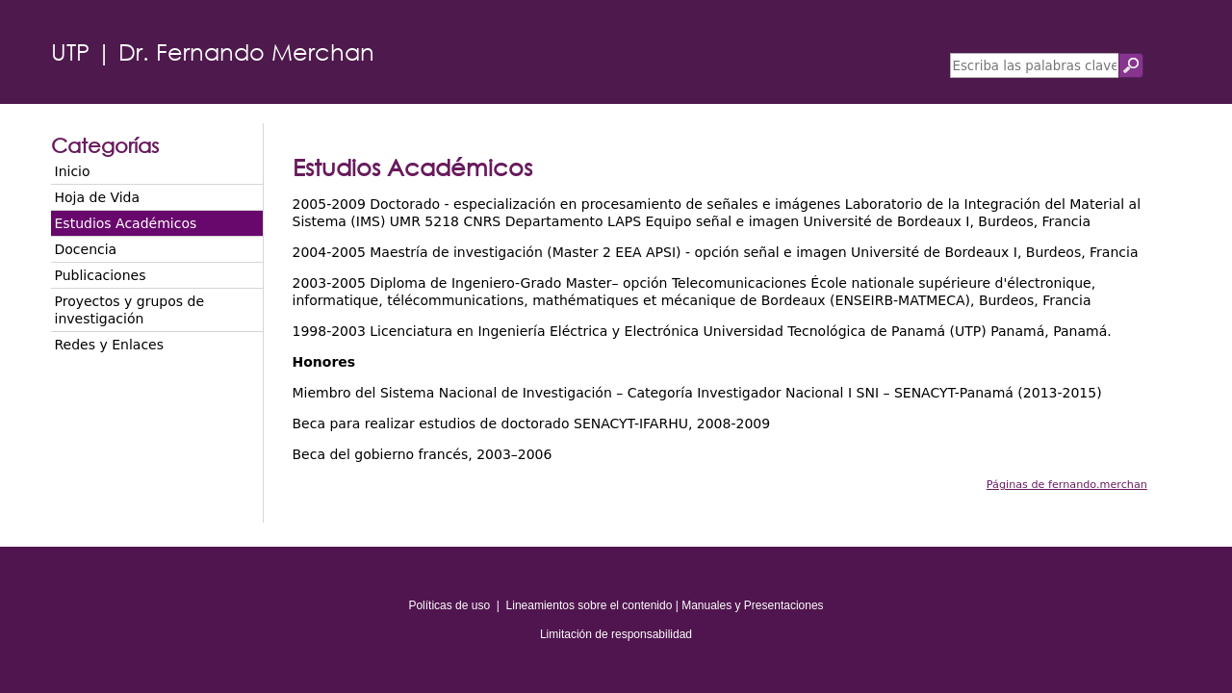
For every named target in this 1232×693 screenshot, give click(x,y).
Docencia (86, 249)
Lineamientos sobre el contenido (589, 605)
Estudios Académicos (126, 223)
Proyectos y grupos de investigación (130, 310)
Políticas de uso (449, 605)
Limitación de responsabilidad (616, 634)
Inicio (72, 171)
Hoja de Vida (98, 197)
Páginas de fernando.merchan (1067, 484)
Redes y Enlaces (109, 344)
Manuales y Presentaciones (752, 605)
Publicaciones (100, 275)
